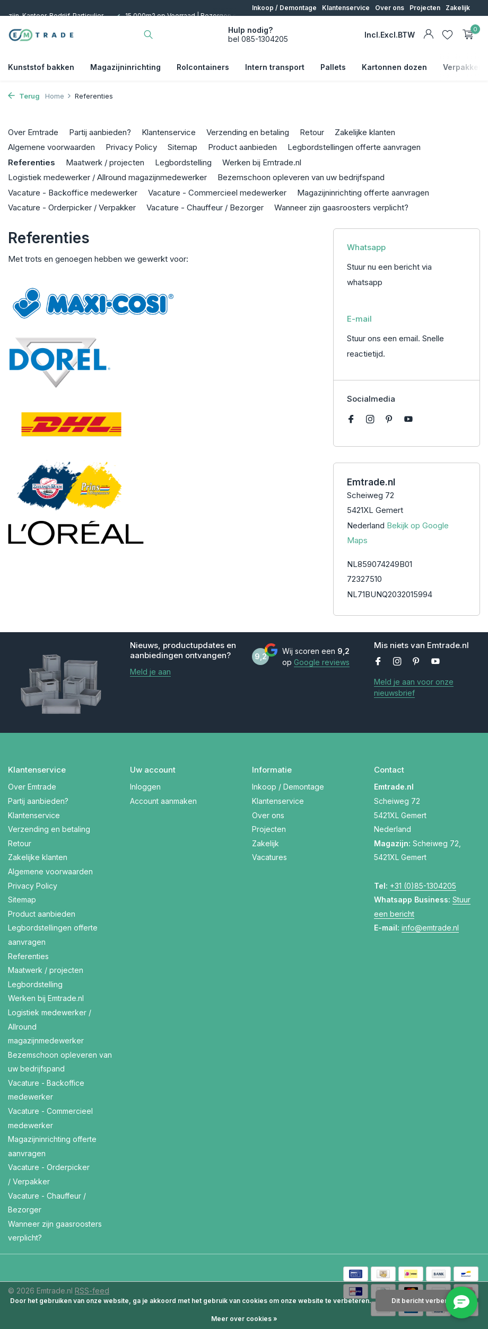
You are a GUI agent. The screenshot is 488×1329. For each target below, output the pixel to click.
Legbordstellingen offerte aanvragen (354, 147)
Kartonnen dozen (394, 67)
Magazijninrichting (125, 67)
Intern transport (274, 67)
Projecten (424, 8)
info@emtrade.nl (430, 927)
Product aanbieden (242, 147)
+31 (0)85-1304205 (423, 885)
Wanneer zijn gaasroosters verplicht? (341, 207)
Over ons (389, 8)
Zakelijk (458, 8)
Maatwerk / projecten (105, 162)
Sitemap (182, 147)
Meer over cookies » (244, 1319)
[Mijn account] (428, 34)
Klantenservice (346, 8)
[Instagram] (370, 420)
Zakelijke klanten (365, 132)
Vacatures (269, 857)
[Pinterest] (389, 420)
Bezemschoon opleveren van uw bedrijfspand (301, 177)
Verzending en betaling (247, 132)
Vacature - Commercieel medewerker (217, 193)
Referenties (31, 162)
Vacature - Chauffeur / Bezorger (205, 207)
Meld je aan (150, 671)
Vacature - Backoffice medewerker (72, 193)
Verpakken (463, 67)
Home (58, 96)
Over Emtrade (33, 132)
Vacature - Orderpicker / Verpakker (72, 207)
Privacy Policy (131, 147)
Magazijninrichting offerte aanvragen (363, 193)
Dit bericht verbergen (425, 1301)
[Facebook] (351, 420)
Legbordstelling (183, 162)
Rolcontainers (203, 67)
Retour (312, 132)
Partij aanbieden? (100, 132)
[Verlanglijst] (447, 34)
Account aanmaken (163, 800)
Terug (24, 96)
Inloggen (145, 786)
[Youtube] (408, 420)
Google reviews (322, 662)
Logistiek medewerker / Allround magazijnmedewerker (107, 177)
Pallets (333, 67)
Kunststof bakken (41, 67)
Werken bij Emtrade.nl (261, 162)
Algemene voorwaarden (51, 147)
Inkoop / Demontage (284, 8)
